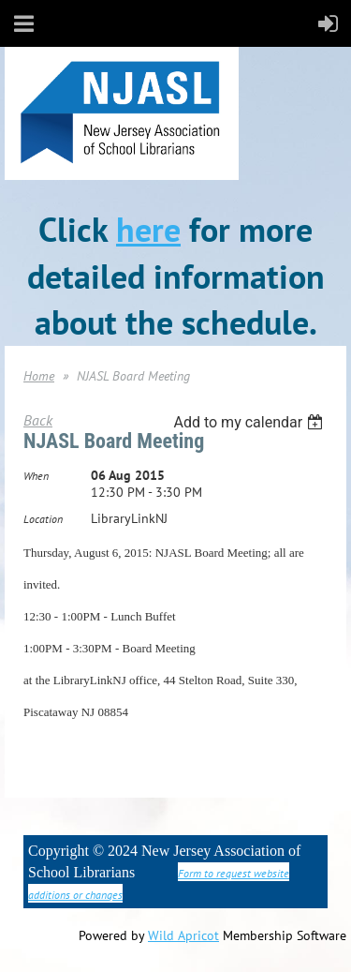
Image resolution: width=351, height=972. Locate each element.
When (36, 476)
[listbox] (250, 422)
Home (38, 375)
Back (37, 420)
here (148, 229)
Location (43, 519)
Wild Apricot (183, 935)
